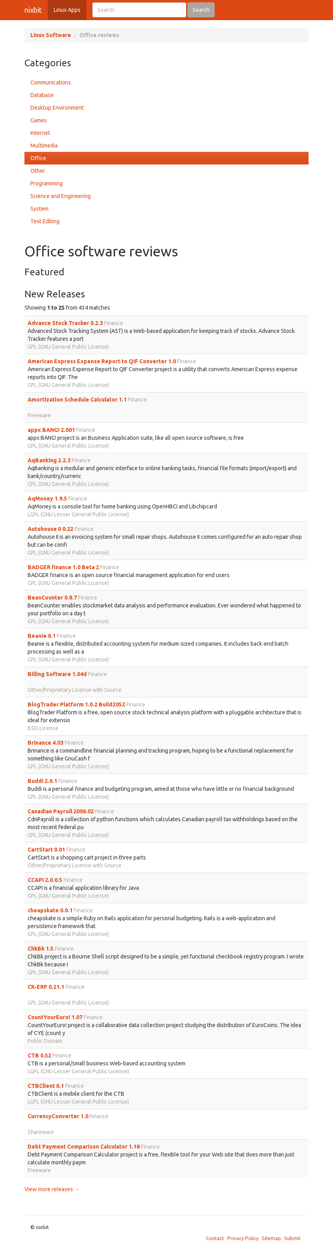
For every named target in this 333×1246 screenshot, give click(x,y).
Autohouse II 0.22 (50, 529)
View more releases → (52, 1189)
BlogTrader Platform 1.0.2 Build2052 (76, 704)
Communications (50, 82)
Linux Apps (67, 10)
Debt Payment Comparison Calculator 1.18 (84, 1146)
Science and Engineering (60, 196)
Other (37, 171)
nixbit (33, 10)
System (39, 208)
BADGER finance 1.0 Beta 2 (63, 567)
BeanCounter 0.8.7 (52, 597)
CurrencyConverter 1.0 (58, 1116)
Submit (292, 1238)
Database (42, 95)
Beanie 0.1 (42, 636)
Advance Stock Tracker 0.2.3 (65, 323)
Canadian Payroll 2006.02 (61, 811)
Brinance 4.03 (46, 743)
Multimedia (44, 145)
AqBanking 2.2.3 (49, 460)
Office (38, 158)
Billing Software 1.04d (57, 674)
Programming (46, 183)
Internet (40, 133)
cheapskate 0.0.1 (50, 910)
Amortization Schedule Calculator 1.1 (77, 399)
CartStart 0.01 (46, 849)
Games (38, 120)
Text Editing (45, 221)
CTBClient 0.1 (46, 1086)
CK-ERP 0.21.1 (46, 987)
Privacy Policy (242, 1238)
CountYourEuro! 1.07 (55, 1017)
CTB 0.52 (39, 1055)
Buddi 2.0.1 (42, 781)
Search (201, 10)
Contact (215, 1238)
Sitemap (271, 1238)
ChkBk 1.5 (41, 948)
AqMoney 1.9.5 (47, 498)
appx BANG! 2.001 (51, 430)
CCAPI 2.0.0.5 (45, 880)
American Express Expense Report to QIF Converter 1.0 (102, 361)
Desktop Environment (57, 108)
